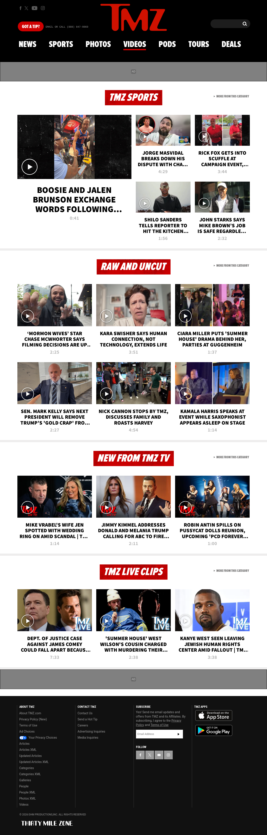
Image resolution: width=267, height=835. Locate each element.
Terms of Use (28, 725)
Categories (26, 768)
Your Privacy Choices (38, 737)
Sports (61, 44)
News (27, 44)
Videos (134, 44)
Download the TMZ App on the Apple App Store (213, 715)
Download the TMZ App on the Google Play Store (213, 730)
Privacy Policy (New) (33, 719)
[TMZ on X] (27, 8)
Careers (83, 725)
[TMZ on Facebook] (20, 8)
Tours (198, 44)
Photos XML (27, 798)
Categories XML (30, 774)
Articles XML (28, 749)
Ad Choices (27, 731)
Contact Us (85, 713)
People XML (27, 792)
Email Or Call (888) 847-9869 (67, 26)
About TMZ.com (30, 713)
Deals (231, 44)
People (24, 786)
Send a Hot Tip (87, 719)
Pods (167, 44)
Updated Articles (30, 756)
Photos (98, 44)
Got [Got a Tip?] (31, 27)
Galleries (25, 780)
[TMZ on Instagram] (42, 8)
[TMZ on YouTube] (159, 755)
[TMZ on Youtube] (34, 8)
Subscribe (178, 734)
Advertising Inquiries (91, 731)
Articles (24, 743)
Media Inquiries (88, 737)
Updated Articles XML (34, 762)
